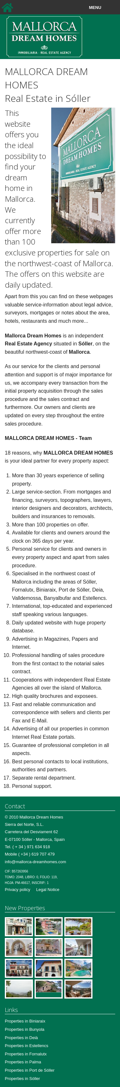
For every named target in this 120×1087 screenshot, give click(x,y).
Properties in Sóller (22, 1078)
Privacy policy (17, 889)
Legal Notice (47, 889)
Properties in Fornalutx (26, 1054)
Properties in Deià (21, 1037)
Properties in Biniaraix (25, 1021)
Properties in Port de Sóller (29, 1070)
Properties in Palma (23, 1062)
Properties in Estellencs (26, 1045)
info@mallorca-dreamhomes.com (35, 861)
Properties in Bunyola (24, 1029)
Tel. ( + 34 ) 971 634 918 (27, 846)
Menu (109, 7)
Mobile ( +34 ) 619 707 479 (30, 854)
